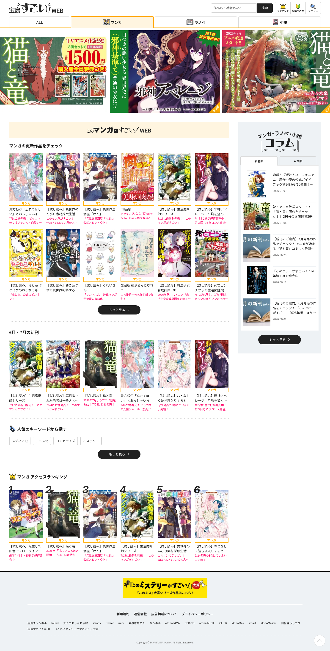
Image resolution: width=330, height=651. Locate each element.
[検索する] (234, 8)
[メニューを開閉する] (313, 8)
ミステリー (91, 441)
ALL (39, 22)
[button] (158, 110)
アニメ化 (42, 441)
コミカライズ (65, 441)
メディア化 (20, 441)
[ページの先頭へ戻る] (319, 640)
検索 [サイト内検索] (264, 8)
